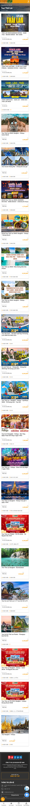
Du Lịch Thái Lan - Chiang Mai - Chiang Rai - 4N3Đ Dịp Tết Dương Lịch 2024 (14, 368)
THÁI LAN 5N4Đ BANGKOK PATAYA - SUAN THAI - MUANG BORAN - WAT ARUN (14, 33)
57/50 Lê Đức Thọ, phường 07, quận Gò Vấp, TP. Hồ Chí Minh (15, 786)
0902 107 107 (7, 789)
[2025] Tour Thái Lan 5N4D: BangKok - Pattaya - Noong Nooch (15, 234)
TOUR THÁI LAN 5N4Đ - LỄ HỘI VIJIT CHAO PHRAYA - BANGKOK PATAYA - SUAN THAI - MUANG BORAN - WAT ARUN (14, 68)
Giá (27, 37)
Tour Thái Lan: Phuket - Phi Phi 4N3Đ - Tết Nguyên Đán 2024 (14, 535)
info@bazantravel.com (9, 792)
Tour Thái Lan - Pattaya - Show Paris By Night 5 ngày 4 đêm (15, 468)
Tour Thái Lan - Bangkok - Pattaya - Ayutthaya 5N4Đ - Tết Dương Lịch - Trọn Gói (15, 401)
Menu (28, 2)
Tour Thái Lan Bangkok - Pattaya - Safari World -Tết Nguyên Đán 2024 (13, 668)
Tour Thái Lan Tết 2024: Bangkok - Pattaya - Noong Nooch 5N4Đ (14, 702)
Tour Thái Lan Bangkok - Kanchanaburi (13, 567)
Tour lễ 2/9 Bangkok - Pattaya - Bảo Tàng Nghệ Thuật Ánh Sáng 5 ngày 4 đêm (13, 434)
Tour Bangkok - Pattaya (8, 734)
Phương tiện (4, 37)
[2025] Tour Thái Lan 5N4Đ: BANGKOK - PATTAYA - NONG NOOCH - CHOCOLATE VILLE (15, 200)
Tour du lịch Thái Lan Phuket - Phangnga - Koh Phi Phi (14, 635)
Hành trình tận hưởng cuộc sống (6, 2)
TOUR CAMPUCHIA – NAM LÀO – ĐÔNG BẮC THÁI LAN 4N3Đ (14, 100)
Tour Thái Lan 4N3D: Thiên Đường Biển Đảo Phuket (14, 267)
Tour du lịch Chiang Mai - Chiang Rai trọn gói (14, 166)
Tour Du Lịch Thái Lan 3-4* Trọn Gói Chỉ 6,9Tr (15, 601)
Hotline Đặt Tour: (15, 774)
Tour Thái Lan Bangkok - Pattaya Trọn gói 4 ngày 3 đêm (14, 501)
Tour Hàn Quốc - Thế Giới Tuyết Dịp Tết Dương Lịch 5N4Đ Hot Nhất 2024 (15, 334)
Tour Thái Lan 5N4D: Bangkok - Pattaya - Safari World (13, 134)
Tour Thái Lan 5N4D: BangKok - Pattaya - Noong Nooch (13, 301)
